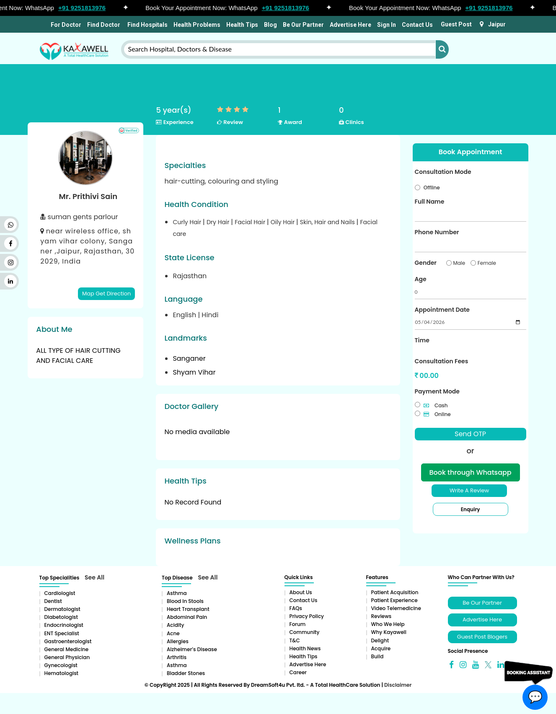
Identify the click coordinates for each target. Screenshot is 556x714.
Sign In (386, 24)
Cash (436, 405)
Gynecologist (61, 665)
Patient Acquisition (395, 592)
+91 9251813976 (85, 7)
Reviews (381, 616)
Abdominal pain (187, 617)
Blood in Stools (185, 601)
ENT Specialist (61, 633)
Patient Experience (394, 600)
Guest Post (456, 24)
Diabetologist (61, 617)
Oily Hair (283, 222)
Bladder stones (186, 673)
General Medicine (66, 649)
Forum (298, 624)
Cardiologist (59, 593)
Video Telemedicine (396, 608)
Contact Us (417, 24)
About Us (301, 592)
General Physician (67, 657)
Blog (270, 24)
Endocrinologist (63, 625)
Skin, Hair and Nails (328, 222)
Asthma (177, 593)
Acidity (175, 625)
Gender (426, 263)
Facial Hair (251, 222)
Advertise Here (350, 24)
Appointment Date (442, 309)
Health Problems (196, 24)
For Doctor (65, 24)
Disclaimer (397, 684)
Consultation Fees (441, 361)
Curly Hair (188, 222)
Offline (432, 187)
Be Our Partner (303, 24)
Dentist (53, 601)
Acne (173, 633)
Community (305, 632)
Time (422, 340)
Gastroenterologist (68, 641)
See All (94, 577)
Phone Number (437, 232)
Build (377, 656)
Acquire (381, 648)
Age (421, 279)
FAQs (296, 608)
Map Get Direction (106, 294)
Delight (380, 640)
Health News (305, 648)
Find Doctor (103, 24)
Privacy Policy (307, 616)
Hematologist (61, 673)
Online (437, 414)
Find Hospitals (147, 24)
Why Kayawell (388, 632)
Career (298, 672)
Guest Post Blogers (482, 637)
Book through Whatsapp (470, 472)
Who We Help (388, 624)
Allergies (178, 641)
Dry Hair (219, 222)
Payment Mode (437, 391)
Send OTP (470, 434)
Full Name (430, 201)
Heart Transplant (188, 609)
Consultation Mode (443, 172)
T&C (295, 640)
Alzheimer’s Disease (192, 649)
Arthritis (176, 657)
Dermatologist (62, 609)
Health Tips (242, 24)
